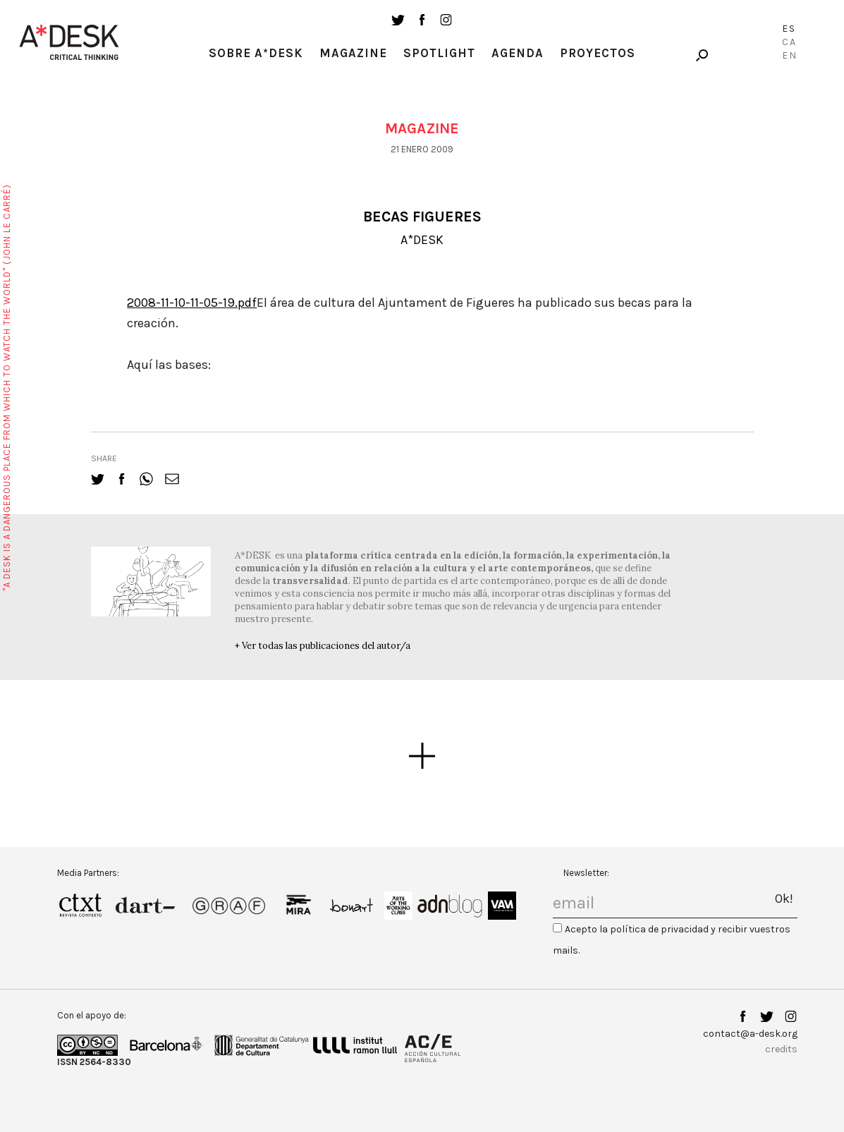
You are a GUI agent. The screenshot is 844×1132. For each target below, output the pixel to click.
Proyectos (597, 53)
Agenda (517, 53)
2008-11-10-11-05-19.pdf (192, 302)
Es (789, 29)
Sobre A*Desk (256, 53)
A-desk (69, 42)
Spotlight (439, 53)
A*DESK (422, 240)
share (104, 458)
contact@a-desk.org (750, 1034)
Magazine (353, 53)
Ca (789, 42)
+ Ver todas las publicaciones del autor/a (322, 646)
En (789, 55)
